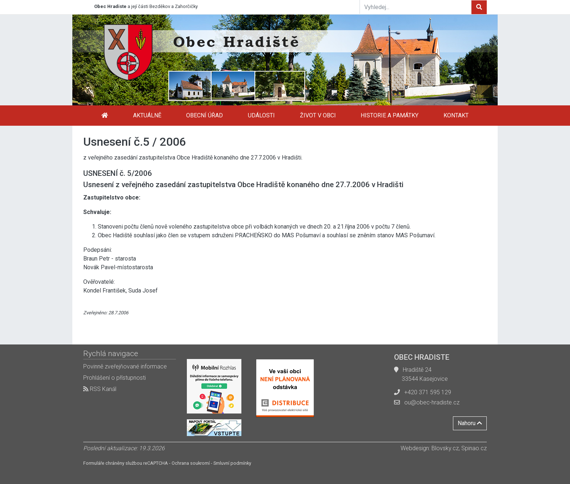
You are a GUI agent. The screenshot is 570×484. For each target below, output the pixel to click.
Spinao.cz (474, 448)
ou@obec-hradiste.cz (431, 402)
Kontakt (456, 115)
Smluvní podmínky (232, 463)
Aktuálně (147, 115)
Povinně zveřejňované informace (125, 366)
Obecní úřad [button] (204, 115)
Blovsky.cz (445, 448)
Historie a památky (389, 115)
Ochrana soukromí (191, 463)
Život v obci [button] (318, 115)
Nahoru (470, 423)
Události (261, 115)
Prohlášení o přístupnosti (114, 377)
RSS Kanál (99, 389)
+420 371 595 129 (427, 392)
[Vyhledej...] (415, 7)
